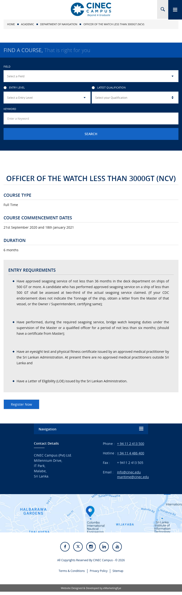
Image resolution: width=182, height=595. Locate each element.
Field (7, 66)
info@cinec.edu (129, 472)
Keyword (10, 109)
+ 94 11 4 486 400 (130, 453)
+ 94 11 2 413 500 (130, 443)
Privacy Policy (99, 574)
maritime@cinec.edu (133, 477)
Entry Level (14, 87)
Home (11, 24)
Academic (27, 24)
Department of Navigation (58, 24)
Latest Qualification (109, 87)
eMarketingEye (112, 591)
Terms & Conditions (72, 574)
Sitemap (118, 574)
